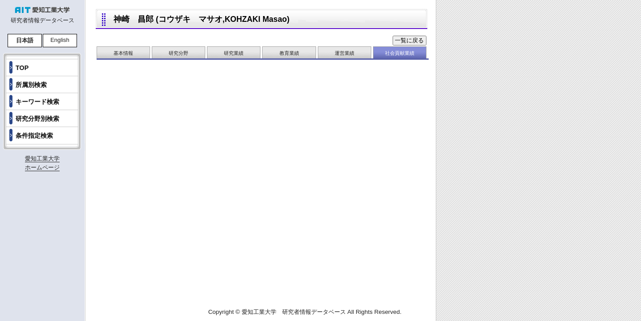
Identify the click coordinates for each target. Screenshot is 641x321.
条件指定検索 (34, 135)
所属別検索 (31, 84)
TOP (22, 67)
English (59, 40)
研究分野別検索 (37, 118)
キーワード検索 (37, 101)
